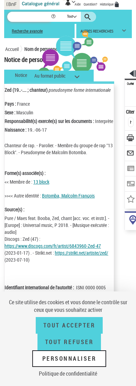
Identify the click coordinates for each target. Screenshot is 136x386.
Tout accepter (69, 325)
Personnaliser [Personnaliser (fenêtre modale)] (69, 358)
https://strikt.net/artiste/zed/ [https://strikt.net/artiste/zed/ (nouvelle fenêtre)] (81, 252)
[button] (54, 17)
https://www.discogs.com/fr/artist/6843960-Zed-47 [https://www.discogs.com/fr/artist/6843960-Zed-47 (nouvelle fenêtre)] (53, 246)
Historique (107, 4)
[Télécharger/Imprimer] (131, 139)
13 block (41, 181)
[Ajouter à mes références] (131, 200)
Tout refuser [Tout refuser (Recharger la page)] (69, 342)
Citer (130, 111)
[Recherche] (29, 17)
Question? (90, 4)
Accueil (12, 49)
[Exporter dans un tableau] (131, 169)
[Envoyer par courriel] (131, 154)
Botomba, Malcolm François (68, 195)
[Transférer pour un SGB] (131, 184)
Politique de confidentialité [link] (68, 373)
